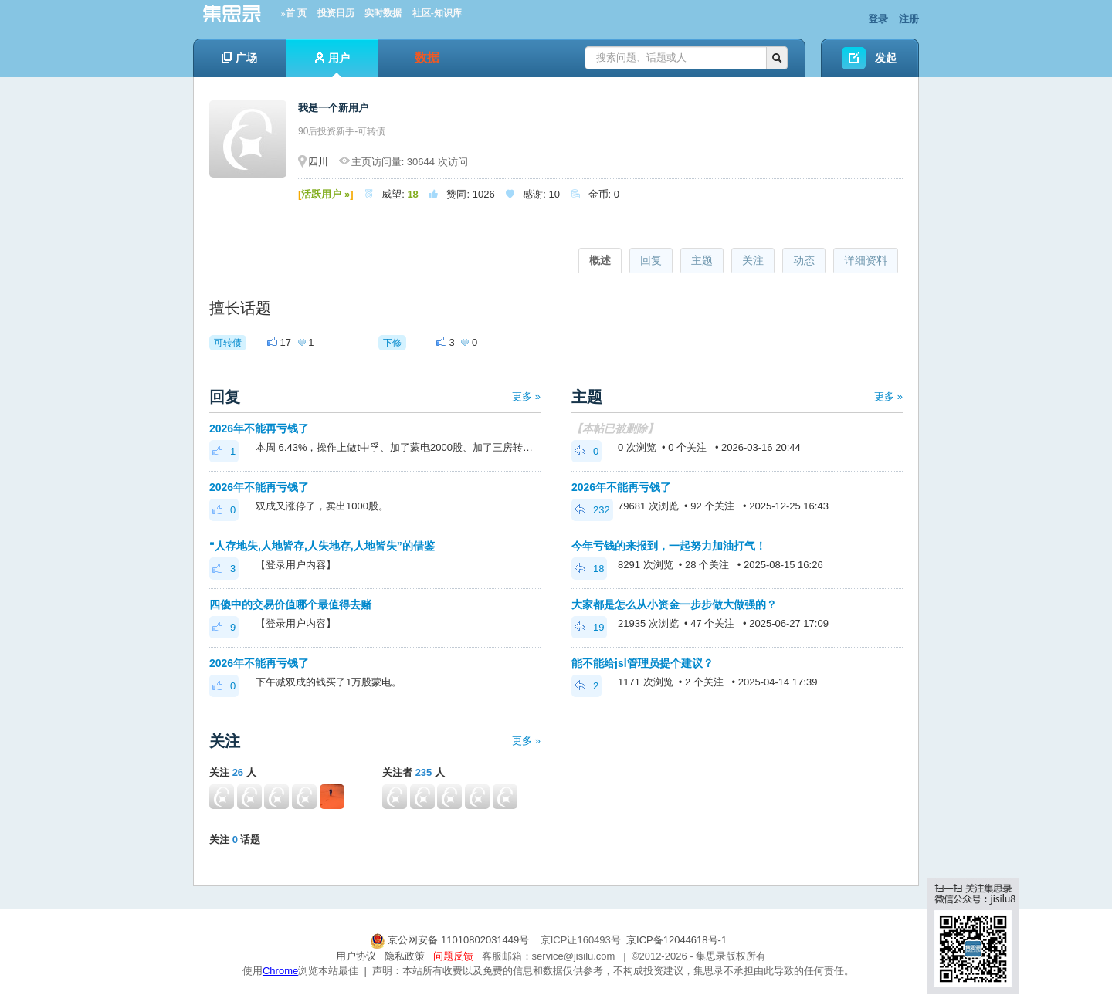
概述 (600, 260)
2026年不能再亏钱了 (259, 428)
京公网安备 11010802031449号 (451, 940)
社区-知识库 (437, 13)
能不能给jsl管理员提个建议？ (642, 663)
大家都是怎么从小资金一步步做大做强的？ (674, 604)
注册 (909, 19)
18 (589, 568)
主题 (702, 260)
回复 (651, 260)
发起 (886, 58)
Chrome (280, 971)
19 (589, 627)
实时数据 (383, 13)
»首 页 (294, 13)
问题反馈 (453, 956)
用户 (332, 64)
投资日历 (335, 13)
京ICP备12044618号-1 (676, 940)
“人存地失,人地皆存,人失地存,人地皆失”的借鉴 (322, 546)
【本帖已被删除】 (614, 428)
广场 (239, 58)
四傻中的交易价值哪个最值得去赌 (290, 604)
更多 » (526, 396)
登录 (878, 19)
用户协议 (356, 956)
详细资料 (865, 260)
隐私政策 (405, 956)
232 (592, 510)
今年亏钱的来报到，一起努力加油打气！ (668, 546)
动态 (804, 260)
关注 (753, 260)
